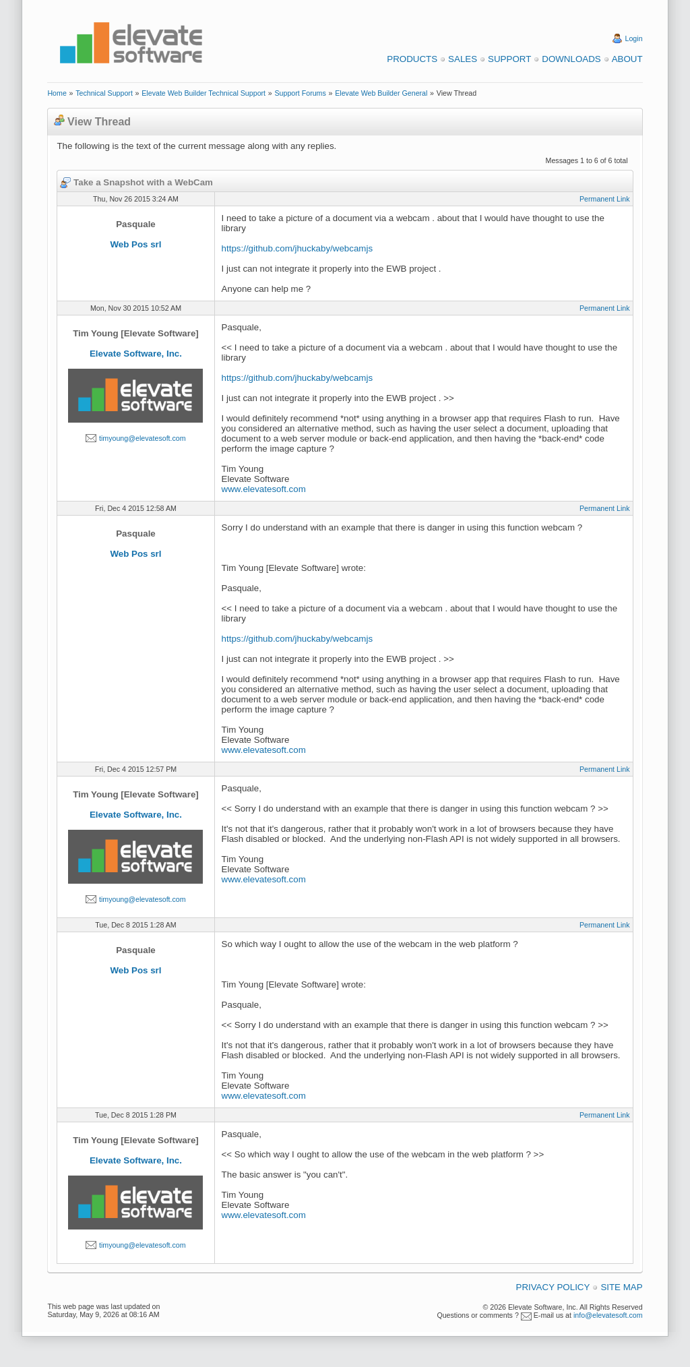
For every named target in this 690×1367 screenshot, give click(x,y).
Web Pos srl (135, 244)
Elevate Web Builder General (381, 93)
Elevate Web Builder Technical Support (203, 93)
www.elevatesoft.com (264, 489)
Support (509, 59)
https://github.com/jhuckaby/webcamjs (297, 248)
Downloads (571, 59)
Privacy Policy (553, 1287)
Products (412, 59)
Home (56, 93)
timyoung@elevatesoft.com (142, 438)
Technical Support (104, 93)
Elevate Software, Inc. (136, 353)
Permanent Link (604, 199)
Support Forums (299, 93)
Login (634, 38)
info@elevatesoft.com (608, 1315)
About (627, 59)
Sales (462, 59)
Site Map (621, 1287)
